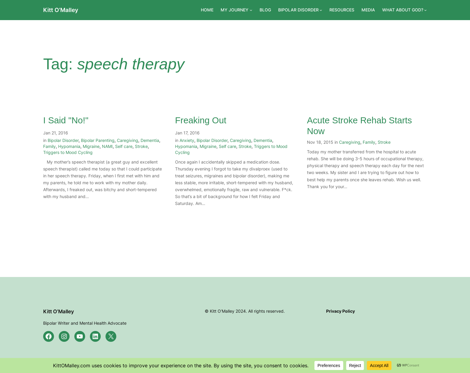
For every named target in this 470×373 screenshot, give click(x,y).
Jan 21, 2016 (55, 132)
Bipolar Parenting (98, 140)
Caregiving (127, 140)
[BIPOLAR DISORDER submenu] (321, 10)
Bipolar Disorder (63, 140)
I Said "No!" (65, 120)
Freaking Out (200, 120)
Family (49, 146)
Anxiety (187, 140)
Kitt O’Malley (60, 10)
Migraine (91, 146)
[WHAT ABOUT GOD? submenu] (425, 10)
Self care (123, 146)
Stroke (141, 146)
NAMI (107, 146)
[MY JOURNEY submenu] (251, 10)
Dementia (150, 140)
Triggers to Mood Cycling (68, 152)
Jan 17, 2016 (187, 132)
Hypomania (69, 146)
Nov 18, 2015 (320, 142)
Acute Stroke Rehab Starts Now (359, 125)
